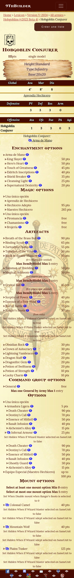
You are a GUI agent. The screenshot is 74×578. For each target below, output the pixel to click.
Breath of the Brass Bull (22, 238)
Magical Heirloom (19, 272)
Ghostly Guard (20, 463)
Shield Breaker (18, 176)
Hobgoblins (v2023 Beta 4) (20, 19)
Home (7, 15)
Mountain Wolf (17, 527)
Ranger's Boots (17, 310)
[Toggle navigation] (61, 6)
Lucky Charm (16, 375)
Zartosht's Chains (19, 247)
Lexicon (19, 15)
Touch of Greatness (22, 168)
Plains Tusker (16, 549)
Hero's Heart (17, 163)
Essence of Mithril (22, 419)
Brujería (14, 227)
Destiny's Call (19, 415)
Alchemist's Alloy (21, 428)
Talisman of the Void (21, 251)
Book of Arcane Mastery (23, 256)
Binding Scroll (16, 242)
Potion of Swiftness (20, 366)
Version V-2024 (37, 15)
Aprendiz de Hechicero (22, 201)
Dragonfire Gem (18, 362)
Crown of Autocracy (20, 349)
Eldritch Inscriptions (22, 172)
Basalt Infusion (20, 424)
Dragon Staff (15, 358)
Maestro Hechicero (20, 209)
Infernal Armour (22, 432)
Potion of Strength (19, 371)
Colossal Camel (17, 505)
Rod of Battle (15, 306)
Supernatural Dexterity (24, 185)
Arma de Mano (17, 155)
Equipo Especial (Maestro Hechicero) (30, 472)
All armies (57, 15)
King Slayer (16, 159)
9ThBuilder (18, 6)
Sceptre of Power (18, 297)
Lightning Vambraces (21, 353)
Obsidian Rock (16, 344)
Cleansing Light (19, 181)
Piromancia (16, 218)
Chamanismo (17, 223)
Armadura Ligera (20, 406)
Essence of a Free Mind (22, 302)
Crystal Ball (14, 285)
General (12, 386)
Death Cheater (20, 411)
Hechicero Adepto (19, 205)
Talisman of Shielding (21, 268)
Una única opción (17, 196)
